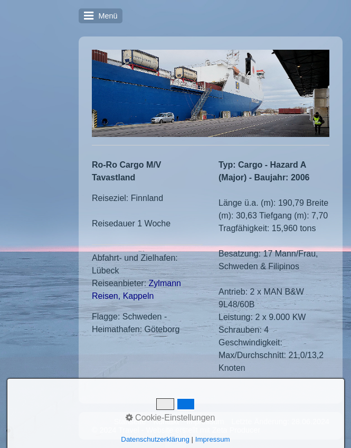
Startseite (130, 421)
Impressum (205, 421)
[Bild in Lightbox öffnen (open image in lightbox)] (210, 93)
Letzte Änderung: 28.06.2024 (280, 421)
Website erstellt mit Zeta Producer (203, 430)
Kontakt (166, 421)
